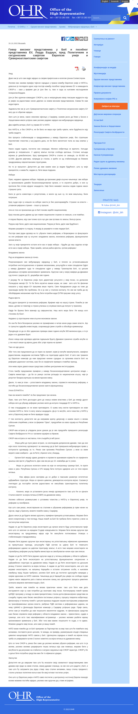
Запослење (99, 190)
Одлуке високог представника (44, 27)
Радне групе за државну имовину (109, 162)
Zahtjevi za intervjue (111, 106)
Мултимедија (100, 73)
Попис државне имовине (105, 168)
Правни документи (102, 93)
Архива (62, 27)
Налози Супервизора (103, 155)
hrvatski (125, 1)
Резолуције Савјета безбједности (109, 132)
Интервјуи (98, 45)
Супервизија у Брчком (104, 149)
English (105, 1)
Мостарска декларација (105, 174)
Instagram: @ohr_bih (110, 212)
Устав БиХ (98, 120)
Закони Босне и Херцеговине (107, 126)
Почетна (11, 27)
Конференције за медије (105, 67)
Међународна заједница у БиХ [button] (82, 26)
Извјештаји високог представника (109, 86)
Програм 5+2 (99, 143)
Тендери (98, 184)
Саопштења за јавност (104, 39)
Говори (97, 57)
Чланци (97, 51)
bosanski (115, 1)
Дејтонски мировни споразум (107, 114)
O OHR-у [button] (23, 26)
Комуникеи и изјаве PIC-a (105, 99)
